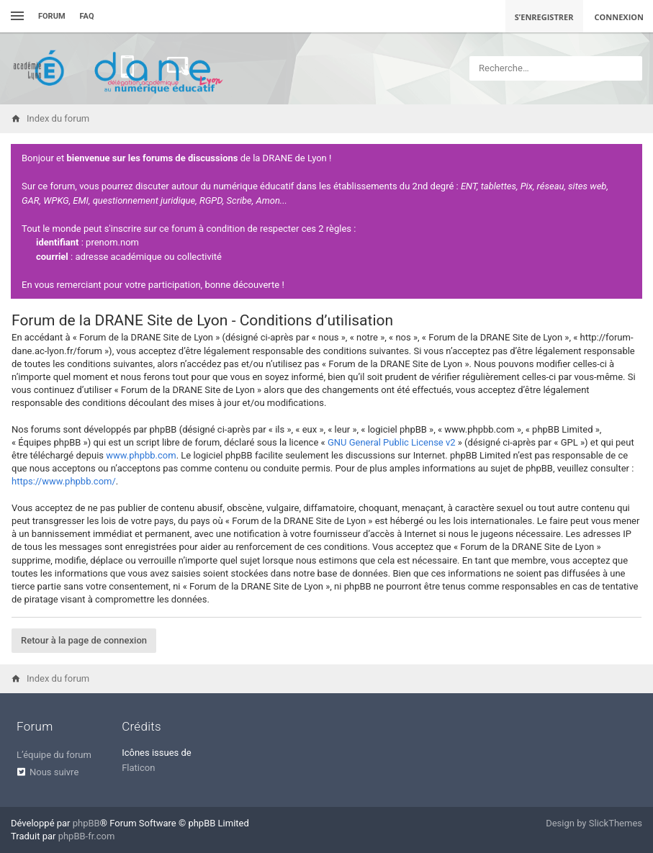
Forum (52, 16)
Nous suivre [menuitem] (54, 772)
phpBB (86, 823)
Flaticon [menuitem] (138, 767)
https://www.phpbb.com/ (64, 481)
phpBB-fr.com (86, 836)
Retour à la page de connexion (84, 640)
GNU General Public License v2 (392, 442)
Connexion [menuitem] (619, 17)
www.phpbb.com (141, 455)
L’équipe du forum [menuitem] (54, 754)
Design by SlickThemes (594, 823)
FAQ (87, 16)
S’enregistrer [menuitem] (544, 17)
